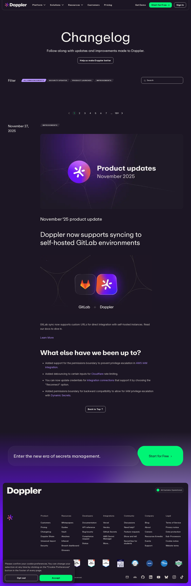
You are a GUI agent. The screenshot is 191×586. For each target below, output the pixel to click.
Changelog (46, 532)
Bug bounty (87, 532)
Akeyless (65, 536)
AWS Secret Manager (108, 537)
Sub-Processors (173, 536)
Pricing (108, 5)
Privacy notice (172, 527)
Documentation (89, 523)
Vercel (106, 523)
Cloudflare (97, 373)
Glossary (65, 550)
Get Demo (140, 5)
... (111, 113)
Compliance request (87, 537)
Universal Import (48, 541)
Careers (148, 532)
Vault (63, 532)
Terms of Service (173, 523)
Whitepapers (67, 523)
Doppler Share (47, 536)
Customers (93, 5)
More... (106, 543)
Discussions (129, 523)
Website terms (172, 545)
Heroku (106, 527)
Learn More (47, 337)
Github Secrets (110, 532)
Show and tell (130, 536)
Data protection (173, 532)
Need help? (129, 527)
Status (85, 543)
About (148, 527)
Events (148, 541)
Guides (64, 527)
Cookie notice (172, 541)
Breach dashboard (70, 545)
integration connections (100, 380)
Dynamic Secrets (60, 395)
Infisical (65, 541)
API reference (88, 527)
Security (44, 545)
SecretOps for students (130, 542)
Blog (147, 523)
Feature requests (132, 532)
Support (148, 545)
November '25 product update (71, 219)
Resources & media (154, 536)
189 (117, 113)
